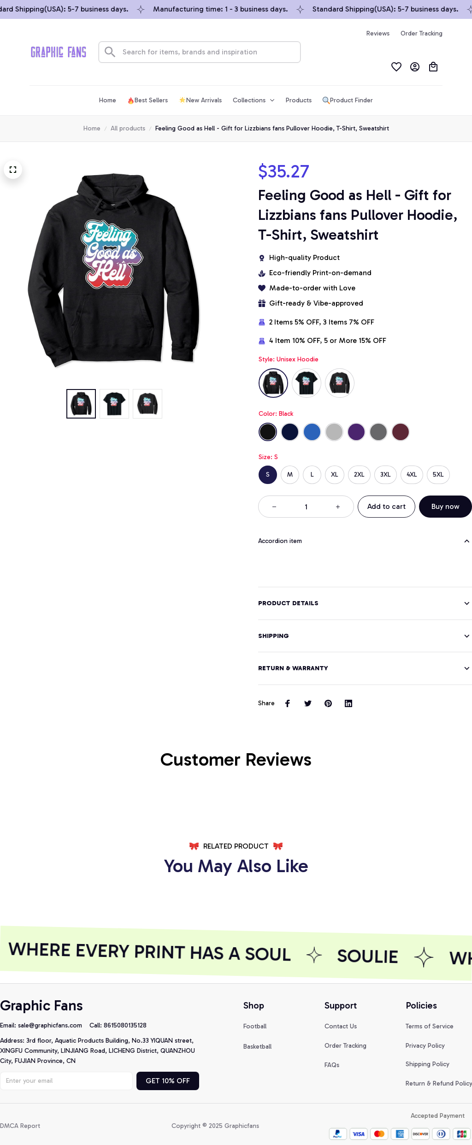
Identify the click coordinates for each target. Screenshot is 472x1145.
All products (128, 128)
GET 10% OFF (168, 1069)
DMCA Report (20, 1115)
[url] (53, 1014)
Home (91, 128)
